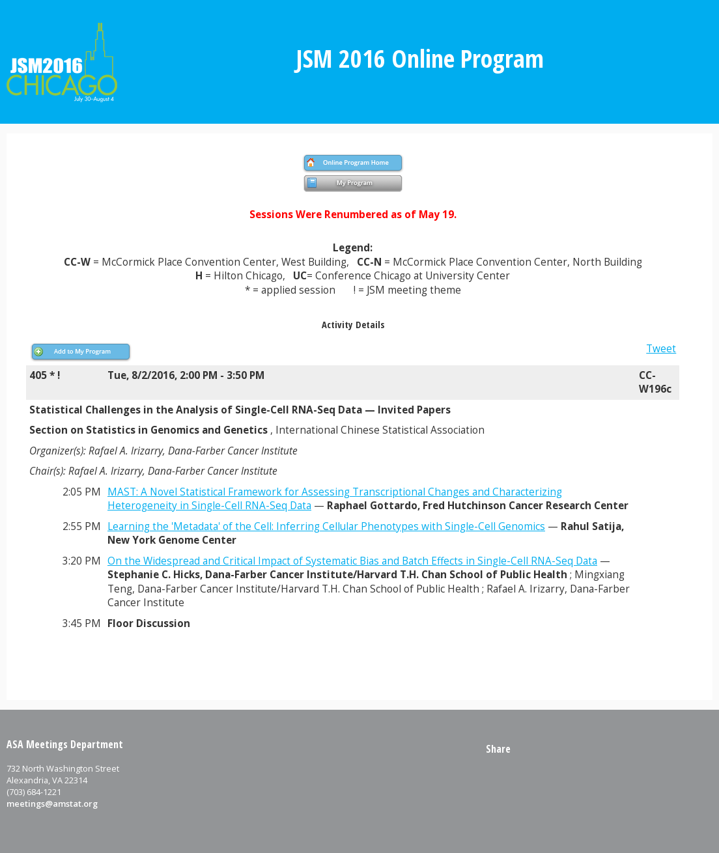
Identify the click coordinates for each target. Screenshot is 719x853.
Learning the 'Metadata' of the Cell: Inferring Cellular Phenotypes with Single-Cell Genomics (326, 526)
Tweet (661, 349)
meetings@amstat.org (52, 803)
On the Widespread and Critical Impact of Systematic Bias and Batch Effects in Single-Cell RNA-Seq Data (352, 561)
